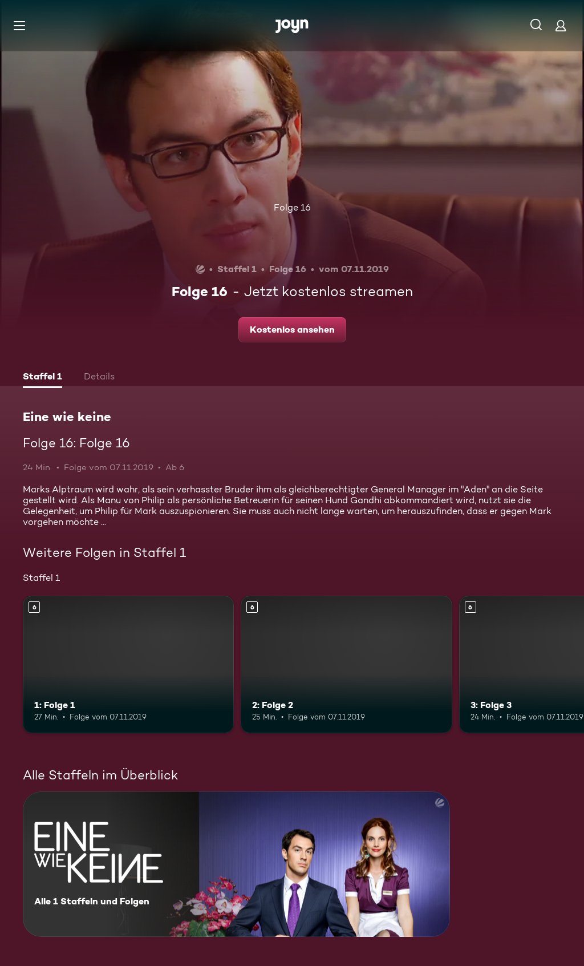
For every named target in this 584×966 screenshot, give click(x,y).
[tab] (42, 377)
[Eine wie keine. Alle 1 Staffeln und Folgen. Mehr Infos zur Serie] (236, 864)
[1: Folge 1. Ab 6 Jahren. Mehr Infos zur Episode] (128, 664)
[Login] (561, 25)
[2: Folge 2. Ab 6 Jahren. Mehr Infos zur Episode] (346, 664)
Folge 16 (292, 207)
